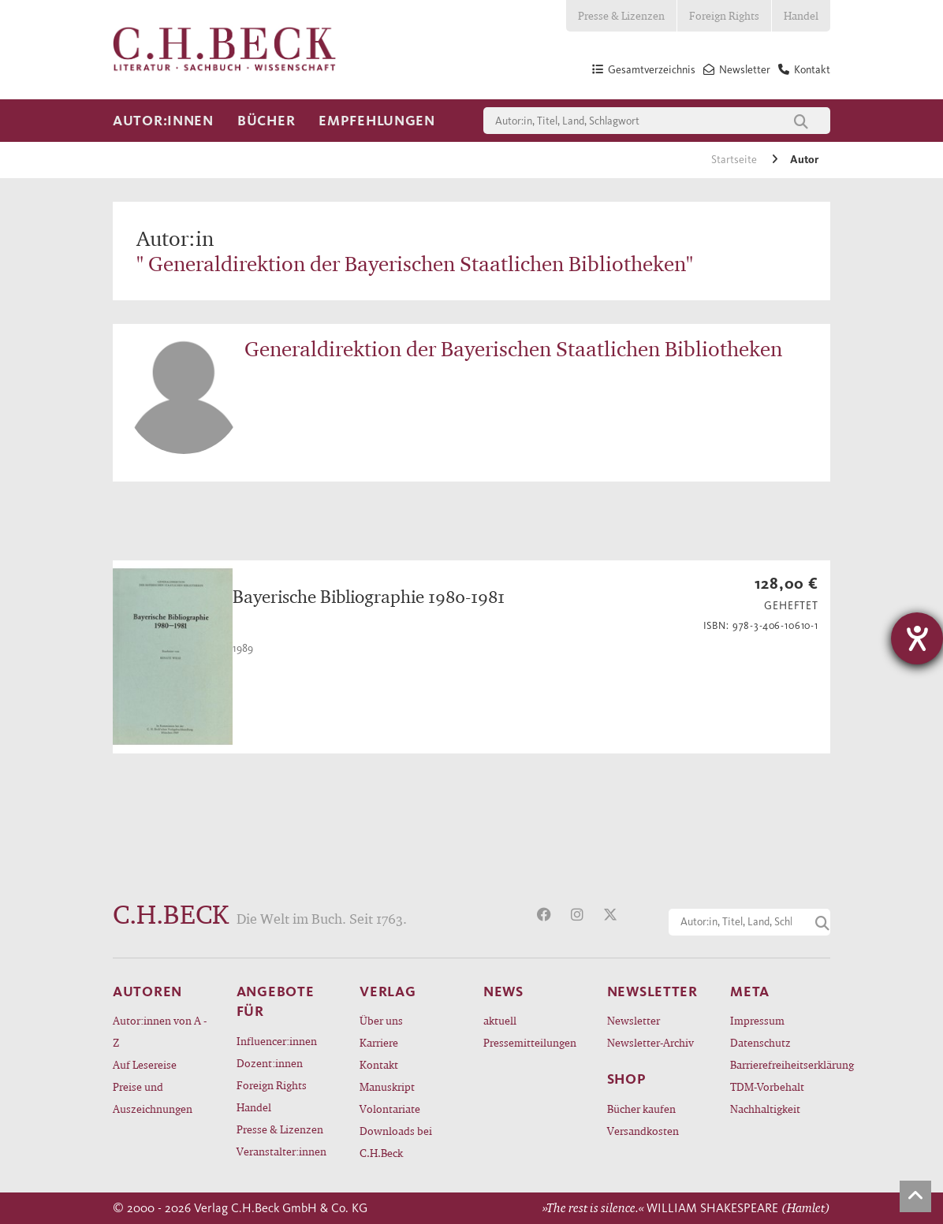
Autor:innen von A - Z (160, 1031)
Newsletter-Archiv (650, 1042)
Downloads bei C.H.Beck (396, 1141)
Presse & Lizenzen (621, 15)
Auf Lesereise (145, 1064)
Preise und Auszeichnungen (152, 1097)
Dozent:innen (270, 1063)
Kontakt (379, 1064)
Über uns (381, 1020)
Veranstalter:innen (281, 1151)
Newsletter (633, 1020)
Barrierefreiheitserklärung (780, 1064)
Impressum (757, 1020)
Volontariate (390, 1108)
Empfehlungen (377, 120)
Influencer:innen (277, 1040)
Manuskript (387, 1086)
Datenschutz (760, 1042)
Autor (804, 159)
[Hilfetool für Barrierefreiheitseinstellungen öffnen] (917, 638)
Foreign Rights (724, 15)
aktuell (499, 1020)
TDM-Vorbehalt (767, 1086)
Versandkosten (643, 1130)
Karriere (379, 1042)
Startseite (735, 159)
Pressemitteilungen (529, 1042)
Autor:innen (163, 120)
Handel (801, 15)
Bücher (266, 120)
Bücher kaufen (641, 1108)
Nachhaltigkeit (765, 1108)
